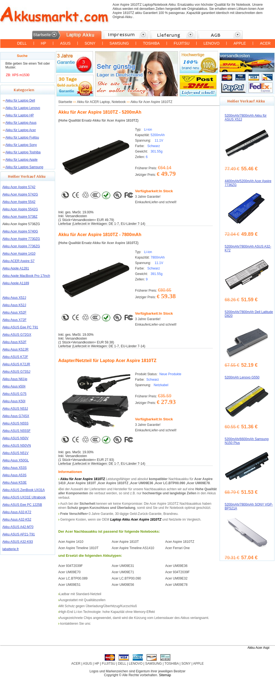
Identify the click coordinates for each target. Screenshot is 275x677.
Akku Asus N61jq (14, 379)
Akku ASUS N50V (15, 438)
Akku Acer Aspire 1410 (19, 254)
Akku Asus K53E (14, 482)
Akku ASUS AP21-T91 (18, 534)
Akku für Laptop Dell (20, 100)
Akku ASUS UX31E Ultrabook (24, 497)
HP (43, 43)
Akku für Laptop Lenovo (22, 108)
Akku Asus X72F (14, 320)
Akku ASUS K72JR (16, 364)
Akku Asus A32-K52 (16, 519)
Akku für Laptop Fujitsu (22, 137)
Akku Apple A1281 (15, 268)
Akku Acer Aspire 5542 (19, 202)
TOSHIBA (151, 43)
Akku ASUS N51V (15, 453)
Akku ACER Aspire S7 (18, 261)
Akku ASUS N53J (15, 409)
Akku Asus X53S (14, 468)
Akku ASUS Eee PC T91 (20, 327)
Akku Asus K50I (13, 401)
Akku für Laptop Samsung (24, 167)
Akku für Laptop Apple (21, 160)
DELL (22, 43)
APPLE (240, 43)
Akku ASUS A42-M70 (17, 527)
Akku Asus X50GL (15, 460)
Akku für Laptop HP (19, 115)
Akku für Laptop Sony (21, 145)
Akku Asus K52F (14, 342)
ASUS (65, 43)
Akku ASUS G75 (14, 394)
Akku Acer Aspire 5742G (20, 194)
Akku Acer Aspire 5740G (20, 231)
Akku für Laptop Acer (20, 130)
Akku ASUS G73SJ (16, 372)
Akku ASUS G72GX (16, 335)
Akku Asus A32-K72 (16, 512)
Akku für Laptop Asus (20, 123)
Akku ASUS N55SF (16, 431)
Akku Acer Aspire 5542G (20, 209)
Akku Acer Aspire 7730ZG (21, 239)
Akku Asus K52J (14, 305)
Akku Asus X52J (14, 298)
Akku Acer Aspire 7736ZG (21, 246)
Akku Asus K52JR (15, 349)
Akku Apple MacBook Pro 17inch (26, 276)
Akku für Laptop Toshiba (23, 152)
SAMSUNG (119, 43)
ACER (265, 43)
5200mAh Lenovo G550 (242, 377)
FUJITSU (182, 43)
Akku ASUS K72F (15, 357)
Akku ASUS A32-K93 (17, 542)
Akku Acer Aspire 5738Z (20, 217)
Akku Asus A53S (14, 475)
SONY (89, 43)
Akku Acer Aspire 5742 (19, 187)
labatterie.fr (10, 549)
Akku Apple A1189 (15, 283)
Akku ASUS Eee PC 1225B (22, 505)
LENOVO (211, 43)
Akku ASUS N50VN (16, 445)
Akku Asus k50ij (13, 386)
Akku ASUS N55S (15, 423)
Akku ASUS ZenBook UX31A (23, 490)
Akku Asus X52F (14, 312)
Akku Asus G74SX (15, 416)
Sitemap (165, 675)
